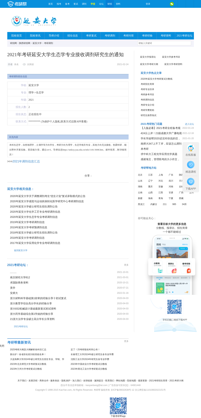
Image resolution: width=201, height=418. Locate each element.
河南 (171, 186)
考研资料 (166, 35)
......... (13, 272)
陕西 (181, 175)
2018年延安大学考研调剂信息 (27, 237)
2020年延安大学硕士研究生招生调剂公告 (34, 206)
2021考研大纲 (176, 380)
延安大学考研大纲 (149, 64)
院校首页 (16, 35)
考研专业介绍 (147, 105)
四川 (171, 181)
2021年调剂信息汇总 (26, 161)
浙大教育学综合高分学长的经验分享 (31, 303)
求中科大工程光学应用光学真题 (159, 154)
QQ (164, 4)
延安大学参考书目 (171, 57)
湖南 (140, 186)
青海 (160, 198)
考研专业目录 (147, 89)
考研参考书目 (147, 94)
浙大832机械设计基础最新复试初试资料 (33, 308)
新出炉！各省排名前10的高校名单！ (28, 354)
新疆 (140, 198)
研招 (109, 4)
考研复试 (91, 35)
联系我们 (109, 380)
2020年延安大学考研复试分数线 (157, 79)
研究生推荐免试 (148, 115)
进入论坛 (189, 124)
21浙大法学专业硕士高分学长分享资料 (32, 319)
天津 (181, 181)
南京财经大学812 (20, 277)
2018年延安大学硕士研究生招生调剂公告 (34, 232)
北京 (140, 175)
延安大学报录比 (148, 57)
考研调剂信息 (147, 99)
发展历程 (33, 380)
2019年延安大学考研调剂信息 (27, 222)
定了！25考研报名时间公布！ (85, 349)
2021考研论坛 (184, 35)
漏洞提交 (98, 380)
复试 (76, 4)
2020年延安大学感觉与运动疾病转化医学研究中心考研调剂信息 (47, 201)
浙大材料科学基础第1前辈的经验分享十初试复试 (38, 298)
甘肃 (171, 192)
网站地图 (120, 380)
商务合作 (44, 380)
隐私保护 (65, 380)
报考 (59, 4)
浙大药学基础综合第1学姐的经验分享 (31, 313)
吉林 (181, 186)
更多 (126, 265)
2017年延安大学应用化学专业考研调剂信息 (35, 242)
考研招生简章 (147, 84)
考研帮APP (190, 4)
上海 (160, 175)
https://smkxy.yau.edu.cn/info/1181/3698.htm (83, 149)
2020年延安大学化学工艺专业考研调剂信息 (35, 211)
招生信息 (72, 35)
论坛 (101, 4)
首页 (50, 4)
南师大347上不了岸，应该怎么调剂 (161, 143)
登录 (148, 4)
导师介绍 (54, 35)
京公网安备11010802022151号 (150, 390)
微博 (156, 4)
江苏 (150, 175)
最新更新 (142, 380)
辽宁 (150, 181)
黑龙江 (141, 204)
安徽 (160, 186)
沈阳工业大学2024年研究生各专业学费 (90, 359)
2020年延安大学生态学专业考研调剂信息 (34, 216)
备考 (67, 4)
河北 (160, 181)
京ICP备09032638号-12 (122, 390)
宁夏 (171, 198)
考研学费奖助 (147, 110)
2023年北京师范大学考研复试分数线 (28, 364)
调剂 (84, 4)
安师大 (14, 293)
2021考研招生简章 (158, 380)
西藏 (181, 198)
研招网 (13, 43)
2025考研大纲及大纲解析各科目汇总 (28, 349)
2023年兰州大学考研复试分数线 (26, 369)
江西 (160, 192)
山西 (150, 192)
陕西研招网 (24, 43)
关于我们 (22, 380)
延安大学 (37, 43)
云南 (140, 192)
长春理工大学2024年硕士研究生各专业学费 (92, 354)
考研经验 (147, 35)
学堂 (93, 4)
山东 (140, 181)
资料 (118, 4)
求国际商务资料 (19, 282)
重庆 (150, 186)
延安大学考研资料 (173, 64)
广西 (181, 192)
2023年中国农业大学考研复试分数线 (89, 364)
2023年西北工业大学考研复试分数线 (89, 369)
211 (165, 204)
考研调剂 (110, 35)
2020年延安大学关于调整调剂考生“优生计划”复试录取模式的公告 (47, 196)
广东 (171, 175)
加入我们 (76, 380)
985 (174, 204)
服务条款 (54, 380)
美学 (12, 287)
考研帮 (26, 4)
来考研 (145, 148)
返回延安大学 (17, 250)
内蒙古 (153, 204)
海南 (150, 198)
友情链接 (87, 380)
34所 (184, 204)
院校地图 (131, 380)
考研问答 (128, 35)
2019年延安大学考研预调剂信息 (28, 227)
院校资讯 (35, 35)
